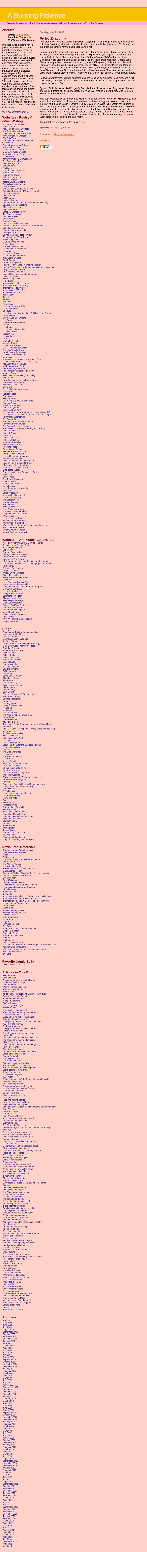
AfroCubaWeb (9, 138)
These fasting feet (11, 1252)
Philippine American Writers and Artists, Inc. (23, 777)
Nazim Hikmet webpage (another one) (20, 274)
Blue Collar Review (11, 175)
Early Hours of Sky (11, 696)
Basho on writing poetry (13, 1026)
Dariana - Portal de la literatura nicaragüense (23, 225)
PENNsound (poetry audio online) (18, 401)
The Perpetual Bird (11, 775)
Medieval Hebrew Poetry (14, 355)
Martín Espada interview (14, 1090)
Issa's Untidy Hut (10, 736)
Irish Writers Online (11, 292)
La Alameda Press (11, 308)
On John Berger (10, 1224)
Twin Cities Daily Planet (13, 942)
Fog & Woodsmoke (11, 1061)
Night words (8, 1284)
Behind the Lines (10, 655)
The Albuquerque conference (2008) (19, 1164)
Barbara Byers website (13, 552)
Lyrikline (6, 338)
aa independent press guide (15, 124)
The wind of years (11, 1247)
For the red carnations (13, 1272)
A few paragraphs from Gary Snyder (19, 1028)
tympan (6, 823)
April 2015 (7, 1544)
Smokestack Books (11, 470)
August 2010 (8, 1458)
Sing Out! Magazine (12, 603)
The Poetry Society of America (17, 426)
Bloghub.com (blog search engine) (18, 839)
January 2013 (9, 1516)
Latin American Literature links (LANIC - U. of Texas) (27, 313)
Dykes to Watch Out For (14, 964)
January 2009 (9, 1422)
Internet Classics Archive (14, 288)
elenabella (7, 701)
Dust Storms (8, 692)
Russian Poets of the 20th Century (18, 463)
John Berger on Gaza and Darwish (19, 1118)
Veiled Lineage (9, 1143)
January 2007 (9, 1369)
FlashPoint (7, 251)
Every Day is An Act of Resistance (18, 1017)
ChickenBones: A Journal (14, 557)
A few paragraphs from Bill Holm (17, 1086)
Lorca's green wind (11, 1305)
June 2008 (7, 1408)
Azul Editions (9, 156)
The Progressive (10, 917)
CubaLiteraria (9, 219)
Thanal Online (9, 481)
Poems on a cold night (13, 1180)
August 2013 (8, 1530)
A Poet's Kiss (9, 791)
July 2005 (7, 1327)
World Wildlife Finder (12, 951)
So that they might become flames (18, 1088)
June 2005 (7, 1325)
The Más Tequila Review (14, 350)
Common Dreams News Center (17, 875)
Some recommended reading (16, 1296)
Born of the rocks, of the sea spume (19, 1067)
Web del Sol (8, 504)
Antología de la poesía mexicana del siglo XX (17, 141)
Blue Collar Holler (11, 657)
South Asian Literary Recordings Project (21, 472)
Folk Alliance (8, 566)
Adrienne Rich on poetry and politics (19, 1243)
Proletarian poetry (11, 1291)
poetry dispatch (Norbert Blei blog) (18, 786)
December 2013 (10, 1532)
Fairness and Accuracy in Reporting (19, 887)
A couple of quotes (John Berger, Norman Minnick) (26, 1079)
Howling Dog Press (11, 278)
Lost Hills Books (10, 331)
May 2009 (7, 1431)
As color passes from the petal (17, 1300)
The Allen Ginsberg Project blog (17, 715)
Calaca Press (9, 186)
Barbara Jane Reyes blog (14, 807)
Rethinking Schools (12, 924)
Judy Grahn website (12, 258)
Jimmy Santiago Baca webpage (17, 159)
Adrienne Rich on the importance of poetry (22, 1222)
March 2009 (8, 1426)
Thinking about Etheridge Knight (17, 1293)
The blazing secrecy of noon (16, 1254)
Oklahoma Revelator (12, 596)
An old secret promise (13, 1084)
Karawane (7, 302)
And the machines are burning (16, 1065)
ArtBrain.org (8, 857)
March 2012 (8, 1498)
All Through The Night (13, 1005)
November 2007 (10, 1392)
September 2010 (10, 1461)
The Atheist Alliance (12, 864)
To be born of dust (11, 1229)
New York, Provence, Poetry (16, 763)
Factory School (10, 244)
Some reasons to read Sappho (17, 1302)
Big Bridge (7, 168)
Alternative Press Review (14, 852)
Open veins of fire (11, 1093)
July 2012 (7, 1504)
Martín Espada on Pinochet (15, 1217)
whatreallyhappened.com (14, 947)
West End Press (10, 507)
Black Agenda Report (12, 871)
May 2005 (7, 1322)
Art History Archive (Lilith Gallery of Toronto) (23, 543)
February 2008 (9, 1398)
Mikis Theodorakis (11, 612)
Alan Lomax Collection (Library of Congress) (23, 586)
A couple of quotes (11, 1072)
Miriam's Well (9, 759)
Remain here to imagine (14, 1049)
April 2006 (7, 1348)
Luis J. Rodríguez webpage (15, 456)
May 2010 (7, 1454)
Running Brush (10, 809)
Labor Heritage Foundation (15, 903)
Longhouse (8, 327)
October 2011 (9, 1486)
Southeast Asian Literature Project (18, 816)
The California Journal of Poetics (18, 189)
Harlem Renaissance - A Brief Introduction (22, 265)
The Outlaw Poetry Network (15, 389)
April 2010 (7, 1451)
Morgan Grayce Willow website (17, 513)
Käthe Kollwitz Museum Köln (16, 577)
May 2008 (7, 1405)
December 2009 (10, 1442)
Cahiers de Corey (11, 669)
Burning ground (10, 1266)
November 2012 (10, 1511)
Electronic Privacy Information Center (20, 885)
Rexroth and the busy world (15, 1120)
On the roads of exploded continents (19, 1051)
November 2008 (10, 1417)
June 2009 (7, 1433)
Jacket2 (6, 299)
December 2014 (10, 1541)
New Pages (8, 378)
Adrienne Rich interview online (17, 1063)
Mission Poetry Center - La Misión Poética (22, 359)
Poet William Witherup (13, 1116)
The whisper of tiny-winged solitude (19, 1033)
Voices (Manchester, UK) (14, 495)
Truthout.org (8, 940)
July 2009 (7, 1435)
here (83, 122)
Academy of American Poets (16, 129)
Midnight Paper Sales (12, 589)
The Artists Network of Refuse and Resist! (22, 859)
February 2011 (9, 1470)
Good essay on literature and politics (19, 1208)
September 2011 (10, 1484)
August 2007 (8, 1385)
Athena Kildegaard (11, 742)
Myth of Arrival (9, 761)
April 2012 (7, 1500)
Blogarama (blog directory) (15, 837)
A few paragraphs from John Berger (19, 980)
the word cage (9, 830)
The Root (7, 926)
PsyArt (6, 921)
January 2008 (9, 1396)
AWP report (8, 1077)
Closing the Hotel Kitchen (14, 1054)
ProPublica (8, 919)
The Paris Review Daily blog (16, 772)
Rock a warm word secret (14, 1095)
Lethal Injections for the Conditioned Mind (22, 745)
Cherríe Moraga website (14, 368)
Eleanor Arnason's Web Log (15, 639)
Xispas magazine (11, 621)
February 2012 (9, 1495)
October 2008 (9, 1415)
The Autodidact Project (13, 866)
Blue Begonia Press (12, 173)
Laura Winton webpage (13, 518)
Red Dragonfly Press (12, 444)
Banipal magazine (11, 163)
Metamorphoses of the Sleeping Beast (20, 1146)
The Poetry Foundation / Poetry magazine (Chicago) (27, 414)
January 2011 (9, 1468)
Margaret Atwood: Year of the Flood (19, 646)
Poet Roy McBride (11, 1047)
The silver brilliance (12, 1270)
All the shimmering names (15, 1215)
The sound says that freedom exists (19, 1040)
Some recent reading (12, 1160)
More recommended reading (16, 1277)
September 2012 (10, 1507)
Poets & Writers (10, 433)
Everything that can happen (15, 1104)
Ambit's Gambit (10, 636)
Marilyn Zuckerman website (15, 532)
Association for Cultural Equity (16, 545)
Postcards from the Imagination (17, 793)
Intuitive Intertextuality (13, 733)
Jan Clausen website (12, 214)
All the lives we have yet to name (18, 1169)
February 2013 (9, 1518)
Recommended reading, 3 (15, 1259)
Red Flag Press (10, 447)
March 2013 (8, 1521)
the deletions (8, 680)
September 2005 (10, 1332)
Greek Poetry (9, 260)
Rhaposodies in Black (13, 598)
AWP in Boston (10, 1003)
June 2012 (7, 1502)
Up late (6, 1307)
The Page (7, 391)
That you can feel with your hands (18, 1167)
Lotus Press (8, 334)
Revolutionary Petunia (13, 449)
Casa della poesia (11, 193)
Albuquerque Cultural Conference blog (20, 632)
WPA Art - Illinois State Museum (17, 619)
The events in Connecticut (15, 1010)
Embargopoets (9, 703)
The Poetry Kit (9, 419)
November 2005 (10, 1336)
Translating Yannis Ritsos (14, 1298)
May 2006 (7, 1350)
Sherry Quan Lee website (14, 318)
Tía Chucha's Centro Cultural (16, 614)
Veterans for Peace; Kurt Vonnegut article (22, 1150)
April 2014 (7, 1537)
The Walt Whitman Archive (15, 511)
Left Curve (7, 320)
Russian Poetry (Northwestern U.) (18, 460)
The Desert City (10, 683)
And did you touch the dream (16, 1210)
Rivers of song (9, 1268)
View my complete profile (15, 112)
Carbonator (8, 673)
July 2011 (7, 1479)
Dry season (8, 1185)
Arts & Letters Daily (12, 862)
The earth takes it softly (13, 1199)
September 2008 (10, 1412)
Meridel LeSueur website (14, 322)
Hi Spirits (7, 726)
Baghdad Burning (11, 648)
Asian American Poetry (13, 149)
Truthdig (6, 938)
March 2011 (8, 1472)
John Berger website (12, 547)
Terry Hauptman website (14, 269)
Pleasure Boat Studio (12, 405)
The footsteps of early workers (16, 1173)
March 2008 (8, 1401)
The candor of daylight (13, 1155)
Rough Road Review (12, 458)
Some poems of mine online (15, 1070)
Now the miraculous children (16, 1102)
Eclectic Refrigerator (12, 699)
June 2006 (7, 1352)
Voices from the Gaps (13, 497)
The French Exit (10, 712)
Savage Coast (9, 978)
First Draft (7, 708)
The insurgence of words (14, 1194)
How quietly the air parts (14, 1190)
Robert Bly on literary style (15, 1157)
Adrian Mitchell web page (14, 364)
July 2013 (7, 1528)
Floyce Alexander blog (13, 634)
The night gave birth (12, 1231)
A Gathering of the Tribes (14, 255)
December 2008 (10, 1419)
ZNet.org (7, 954)
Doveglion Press (10, 232)
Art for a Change (10, 641)
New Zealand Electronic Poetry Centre (20, 380)
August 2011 (8, 1481)
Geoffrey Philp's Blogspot (14, 779)
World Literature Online (13, 527)
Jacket (6, 297)
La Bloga (7, 740)
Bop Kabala (8, 550)
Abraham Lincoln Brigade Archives (18, 850)
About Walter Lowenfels (14, 1289)
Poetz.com (7, 435)
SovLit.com (8, 474)
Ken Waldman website (13, 502)
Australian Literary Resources (16, 154)
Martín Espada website (13, 242)
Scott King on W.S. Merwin (15, 1249)
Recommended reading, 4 (15, 1220)
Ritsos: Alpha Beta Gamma (15, 1148)
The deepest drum (11, 1058)
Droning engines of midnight (16, 1226)
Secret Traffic (9, 991)
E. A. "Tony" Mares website (15, 348)
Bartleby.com (9, 166)
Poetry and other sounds (14, 424)
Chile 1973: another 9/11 (14, 1042)
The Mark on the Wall (12, 756)
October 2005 (9, 1334)
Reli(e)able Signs (11, 805)
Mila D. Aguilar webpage (14, 131)
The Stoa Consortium (12, 607)
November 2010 (10, 1463)
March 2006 (8, 1346)
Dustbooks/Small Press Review (17, 235)
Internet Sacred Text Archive (16, 290)
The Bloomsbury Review (14, 170)
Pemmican (7, 396)
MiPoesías (7, 357)
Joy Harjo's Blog (10, 722)
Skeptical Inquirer (11, 931)
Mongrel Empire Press (13, 593)
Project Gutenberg (11, 440)
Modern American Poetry (14, 366)
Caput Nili (7, 1035)
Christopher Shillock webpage (16, 465)
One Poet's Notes (11, 770)
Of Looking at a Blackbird (14, 768)
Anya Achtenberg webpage (15, 136)
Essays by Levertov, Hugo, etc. (17, 1132)
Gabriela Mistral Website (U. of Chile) (20, 361)
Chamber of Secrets (12, 678)
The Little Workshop (12, 752)
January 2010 (9, 1445)
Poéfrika (6, 782)
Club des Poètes (10, 216)
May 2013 (7, 1525)
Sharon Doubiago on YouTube (16, 1134)
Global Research (10, 889)
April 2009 (7, 1428)
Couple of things (10, 1139)
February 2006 (9, 1343)
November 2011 (10, 1488)
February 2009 (9, 1424)
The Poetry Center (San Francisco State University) (26, 412)
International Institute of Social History (20, 898)
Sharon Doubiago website (14, 230)
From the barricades (12, 1286)
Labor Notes (8, 905)
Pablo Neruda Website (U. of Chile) (19, 375)
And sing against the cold (14, 1171)
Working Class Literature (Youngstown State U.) (25, 525)
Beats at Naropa (10, 1111)
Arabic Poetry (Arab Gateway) (16, 145)
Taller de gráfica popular (14, 610)
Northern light (9, 1261)
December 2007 (10, 1394)
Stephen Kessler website (14, 306)
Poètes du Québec (11, 408)
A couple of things (11, 1162)
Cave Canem (9, 196)
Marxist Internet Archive (13, 910)
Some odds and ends (12, 1263)
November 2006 (10, 1364)
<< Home (45, 140)
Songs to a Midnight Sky (14, 814)
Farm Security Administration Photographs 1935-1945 (27, 563)
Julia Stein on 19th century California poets (22, 1256)
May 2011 (7, 1475)
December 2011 (10, 1491)
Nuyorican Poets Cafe (13, 384)
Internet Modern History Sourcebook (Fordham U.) (26, 901)
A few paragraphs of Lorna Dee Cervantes (22, 1021)
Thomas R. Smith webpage (15, 467)
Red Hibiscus (9, 802)
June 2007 (7, 1380)
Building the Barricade (13, 1031)
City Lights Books (11, 209)
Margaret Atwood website (14, 152)
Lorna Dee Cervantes (12, 676)
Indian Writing (9, 731)
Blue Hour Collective (12, 659)
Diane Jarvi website (12, 575)
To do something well (12, 1074)
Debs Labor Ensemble (13, 228)
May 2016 (7, 1546)
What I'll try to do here (13, 1309)
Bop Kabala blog (10, 664)
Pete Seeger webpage (13, 600)
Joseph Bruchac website (14, 182)
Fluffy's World (9, 710)
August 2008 (8, 1410)
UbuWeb (7, 490)
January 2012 (9, 1493)
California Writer (10, 671)
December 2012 (10, 1514)
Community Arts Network (14, 559)
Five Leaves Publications (14, 249)
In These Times (10, 891)
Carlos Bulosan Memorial (14, 184)
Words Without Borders (13, 523)
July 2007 (7, 1382)
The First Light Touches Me (15, 1125)
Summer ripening (11, 1123)
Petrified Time (9, 975)
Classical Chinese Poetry (14, 212)
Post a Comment (64, 134)
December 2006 (10, 1366)
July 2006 (7, 1355)
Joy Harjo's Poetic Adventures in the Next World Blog (27, 724)
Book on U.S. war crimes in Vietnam (19, 1141)
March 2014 (8, 1534)
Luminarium (8, 336)
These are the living (12, 1282)
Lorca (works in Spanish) (14, 329)
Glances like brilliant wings (15, 1178)
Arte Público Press (11, 147)
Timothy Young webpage (14, 530)
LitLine (6, 325)
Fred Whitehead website (14, 509)
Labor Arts (7, 580)
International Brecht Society (15, 285)
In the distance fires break (14, 1206)
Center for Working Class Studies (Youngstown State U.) (29, 873)
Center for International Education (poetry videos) (25, 202)
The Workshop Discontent (15, 832)
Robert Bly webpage (12, 177)
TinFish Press (9, 486)
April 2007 (7, 1375)
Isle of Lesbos (9, 295)
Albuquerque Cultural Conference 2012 (21, 1012)
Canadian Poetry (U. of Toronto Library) (21, 191)
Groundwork (8, 717)
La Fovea (7, 311)
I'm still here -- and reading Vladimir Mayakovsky (25, 994)
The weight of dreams (13, 1236)
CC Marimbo (8, 198)
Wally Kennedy (10, 1008)
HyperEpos (8, 281)
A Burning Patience (36, 15)
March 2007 (8, 1373)
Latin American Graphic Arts (15, 582)
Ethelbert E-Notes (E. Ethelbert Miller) (20, 694)
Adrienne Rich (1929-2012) (15, 1019)
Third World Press (11, 484)
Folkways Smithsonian (13, 568)
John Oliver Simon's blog (14, 812)
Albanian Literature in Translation (18, 133)
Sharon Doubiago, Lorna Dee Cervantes (21, 1233)
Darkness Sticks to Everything (16, 996)
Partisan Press (9, 394)
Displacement (9, 687)
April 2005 (7, 1320)
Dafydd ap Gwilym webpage (16, 223)
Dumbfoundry (9, 689)
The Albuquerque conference (16, 1192)
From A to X (8, 1114)
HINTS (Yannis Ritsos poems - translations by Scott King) (29, 729)
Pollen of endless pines (13, 1153)
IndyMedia (7, 894)
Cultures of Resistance (13, 882)
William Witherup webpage (15, 520)
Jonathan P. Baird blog (13, 650)
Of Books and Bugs (12, 765)
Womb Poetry (9, 828)
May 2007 (7, 1378)
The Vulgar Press (11, 500)
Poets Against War (11, 431)
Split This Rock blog (12, 818)
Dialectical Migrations (12, 685)
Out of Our (7, 387)
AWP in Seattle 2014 (12, 989)
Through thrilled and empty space (18, 1213)
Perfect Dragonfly (11, 1056)
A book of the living (11, 1001)
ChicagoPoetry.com (12, 207)
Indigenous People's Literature (17, 283)
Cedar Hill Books (10, 200)
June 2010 (7, 1456)
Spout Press (8, 477)
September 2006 (10, 1359)
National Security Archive (14, 912)
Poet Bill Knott (9, 984)
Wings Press (8, 516)
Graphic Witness (10, 570)
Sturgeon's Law (10, 821)
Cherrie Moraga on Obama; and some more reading (26, 1127)
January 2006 (9, 1341)
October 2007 (9, 1389)
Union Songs (9, 616)
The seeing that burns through (16, 1201)
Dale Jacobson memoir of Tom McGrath (21, 1037)
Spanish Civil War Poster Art (16, 605)
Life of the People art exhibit (15, 584)
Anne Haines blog (11, 719)
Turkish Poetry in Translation (16, 488)
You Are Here (9, 835)
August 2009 (8, 1438)
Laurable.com (9, 315)
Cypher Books (9, 221)
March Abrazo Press (12, 345)
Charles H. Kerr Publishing (15, 205)
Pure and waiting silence (14, 1100)
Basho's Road (9, 653)
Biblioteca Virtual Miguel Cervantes (19, 868)
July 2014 (7, 1539)
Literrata (6, 749)
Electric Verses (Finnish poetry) (17, 237)
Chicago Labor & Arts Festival (16, 554)
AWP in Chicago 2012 (13, 1024)
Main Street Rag (10, 341)
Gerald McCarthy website (14, 352)
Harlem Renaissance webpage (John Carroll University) (28, 267)
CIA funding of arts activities (15, 1203)
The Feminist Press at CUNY (16, 246)
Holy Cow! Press (10, 276)
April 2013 (7, 1523)
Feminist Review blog (12, 706)
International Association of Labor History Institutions (27, 896)
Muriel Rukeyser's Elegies (15, 982)
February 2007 (9, 1371)
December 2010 (10, 1465)
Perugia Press (9, 403)
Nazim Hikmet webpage (14, 272)
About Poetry (9, 126)
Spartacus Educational (13, 935)
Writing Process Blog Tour (15, 987)
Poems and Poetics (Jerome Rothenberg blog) (24, 784)
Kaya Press (8, 304)
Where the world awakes (14, 1275)
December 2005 (10, 1339)
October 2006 (9, 1362)
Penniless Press (10, 398)
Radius (6, 800)
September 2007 (10, 1387)
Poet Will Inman (10, 1109)
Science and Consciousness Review (19, 928)
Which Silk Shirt (10, 825)
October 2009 (9, 1440)
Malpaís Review (10, 343)
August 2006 (8, 1357)
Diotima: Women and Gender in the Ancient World (26, 561)
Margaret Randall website (14, 442)
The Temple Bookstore (13, 479)
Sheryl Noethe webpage (14, 382)
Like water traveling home (14, 1187)
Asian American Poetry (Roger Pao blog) (21, 643)
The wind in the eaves (13, 1196)
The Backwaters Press (13, 161)
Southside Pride (10, 933)
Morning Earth (9, 373)
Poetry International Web (14, 417)
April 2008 (7, 1403)
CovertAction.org (10, 880)
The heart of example (12, 1279)
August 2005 (8, 1329)
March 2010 (8, 1449)
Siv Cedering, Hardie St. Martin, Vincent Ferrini (24, 1183)
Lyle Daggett (22, 35)
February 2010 (9, 1447)
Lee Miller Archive (11, 591)
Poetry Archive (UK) (12, 410)
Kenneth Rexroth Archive (14, 451)
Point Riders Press (11, 437)
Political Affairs (9, 915)
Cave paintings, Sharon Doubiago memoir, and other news (29, 1107)
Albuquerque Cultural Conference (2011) (21, 1044)
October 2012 (9, 1509)
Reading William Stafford (14, 1245)
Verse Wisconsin (10, 493)
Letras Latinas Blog (12, 747)
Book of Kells (9, 662)
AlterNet (6, 855)
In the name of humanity (14, 998)
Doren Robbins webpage (14, 454)
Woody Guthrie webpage (14, 573)
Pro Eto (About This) (12, 795)
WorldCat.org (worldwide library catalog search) (24, 949)
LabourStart (8, 908)
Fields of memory (11, 1238)
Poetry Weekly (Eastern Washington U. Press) (24, 428)
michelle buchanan (11, 666)
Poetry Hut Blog (10, 789)
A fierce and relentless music (16, 1014)
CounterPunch (9, 878)
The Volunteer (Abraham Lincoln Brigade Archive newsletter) (30, 944)
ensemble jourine (11, 239)
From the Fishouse (11, 253)
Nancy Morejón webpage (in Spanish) (20, 371)
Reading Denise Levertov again (17, 1240)
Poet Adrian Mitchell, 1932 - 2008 (18, 1137)
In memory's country (12, 1176)
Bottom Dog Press (11, 179)
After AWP (7, 1130)
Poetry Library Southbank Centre (18, 421)
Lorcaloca (7, 754)
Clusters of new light (12, 1081)
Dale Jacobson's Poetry (13, 738)
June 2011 (7, 1477)
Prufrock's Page (10, 798)
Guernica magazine (12, 262)
